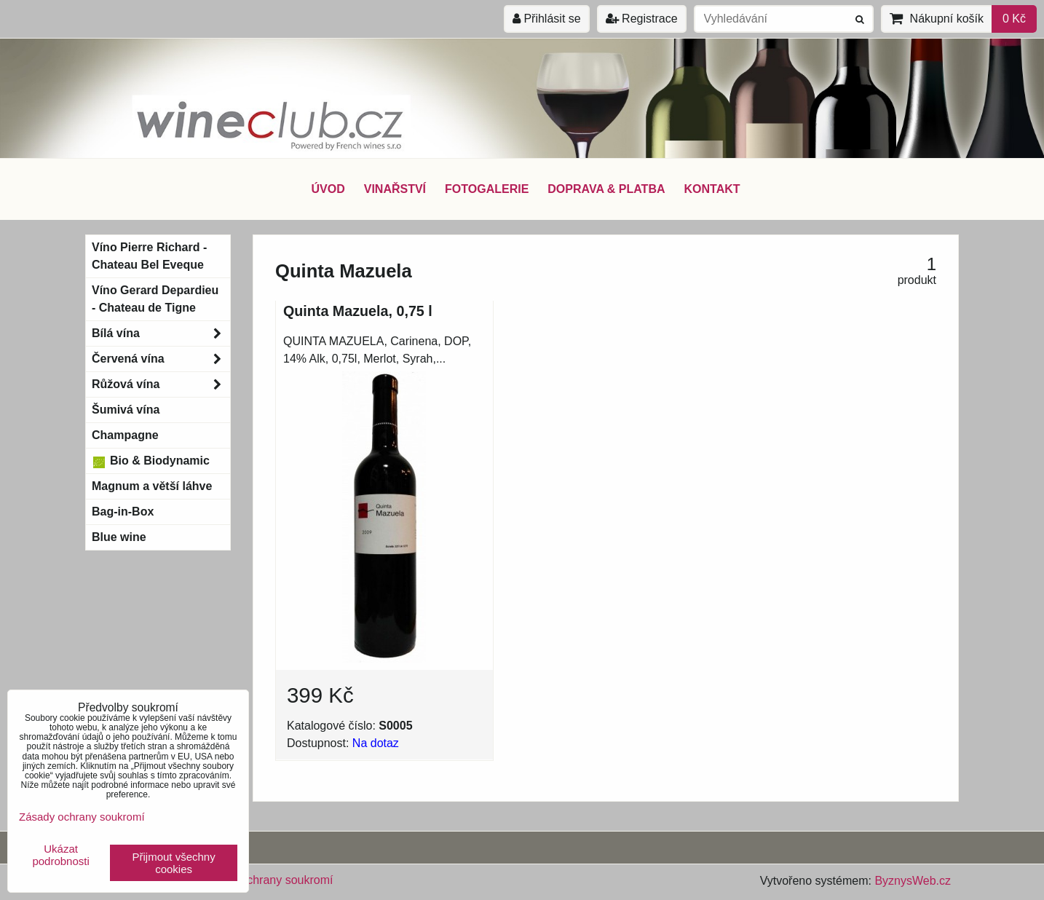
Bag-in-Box (123, 511)
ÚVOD (327, 189)
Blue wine (119, 537)
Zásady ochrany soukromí (266, 880)
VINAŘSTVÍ (395, 189)
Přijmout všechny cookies (174, 862)
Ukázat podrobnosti (60, 855)
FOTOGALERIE (487, 189)
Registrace (642, 18)
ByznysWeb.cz (912, 881)
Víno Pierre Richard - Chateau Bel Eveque (149, 256)
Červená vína (161, 359)
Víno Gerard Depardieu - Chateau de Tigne (155, 299)
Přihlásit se (547, 18)
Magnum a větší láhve (152, 486)
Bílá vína (161, 333)
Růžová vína (161, 384)
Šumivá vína (125, 409)
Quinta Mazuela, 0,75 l (357, 311)
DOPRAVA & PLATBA (606, 189)
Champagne (125, 435)
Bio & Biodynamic (151, 460)
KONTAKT (712, 189)
